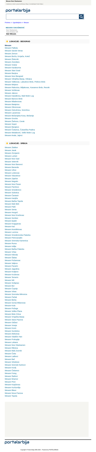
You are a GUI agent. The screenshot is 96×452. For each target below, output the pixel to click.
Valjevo (11, 263)
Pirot (10, 382)
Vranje (11, 325)
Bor (10, 286)
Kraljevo (11, 272)
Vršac (10, 252)
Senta (10, 209)
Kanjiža (11, 198)
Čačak (11, 297)
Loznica (11, 232)
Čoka (10, 353)
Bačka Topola (14, 201)
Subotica (12, 192)
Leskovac (12, 173)
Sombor (11, 218)
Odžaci (11, 322)
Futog (10, 373)
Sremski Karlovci (15, 365)
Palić (10, 207)
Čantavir (12, 195)
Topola (11, 396)
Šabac (11, 257)
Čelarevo (12, 370)
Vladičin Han (13, 337)
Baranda (12, 167)
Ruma (11, 243)
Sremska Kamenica (16, 241)
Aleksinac (12, 334)
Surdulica (12, 331)
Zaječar (11, 178)
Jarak (10, 150)
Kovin (10, 328)
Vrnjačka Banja (14, 317)
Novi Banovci (14, 164)
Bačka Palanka (14, 249)
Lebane (11, 342)
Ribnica (11, 348)
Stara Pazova (14, 320)
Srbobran (12, 362)
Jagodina (12, 269)
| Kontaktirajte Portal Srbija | (36, 4)
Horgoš (11, 212)
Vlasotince (12, 176)
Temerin (11, 277)
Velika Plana (13, 311)
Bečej (10, 300)
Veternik (11, 161)
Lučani (11, 156)
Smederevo (13, 190)
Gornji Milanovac (15, 303)
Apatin (11, 221)
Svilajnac (12, 283)
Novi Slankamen (15, 345)
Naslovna (9, 4)
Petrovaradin (13, 238)
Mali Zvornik (13, 351)
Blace (10, 390)
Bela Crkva (13, 314)
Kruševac (12, 274)
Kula (10, 305)
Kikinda (11, 255)
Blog (27, 4)
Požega (11, 308)
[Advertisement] (47, 419)
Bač (10, 359)
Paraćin (11, 266)
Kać (10, 226)
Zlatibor (11, 147)
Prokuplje (12, 339)
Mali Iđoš (12, 204)
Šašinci (11, 376)
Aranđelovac (13, 229)
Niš (9, 280)
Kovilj (10, 368)
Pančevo (12, 187)
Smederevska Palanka (17, 235)
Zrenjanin (12, 153)
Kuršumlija (12, 387)
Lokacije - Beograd (18, 41)
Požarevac (12, 260)
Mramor (11, 379)
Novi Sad (12, 159)
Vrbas (10, 291)
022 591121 (11, 34)
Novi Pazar (13, 184)
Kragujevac (13, 224)
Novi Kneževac (14, 215)
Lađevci (11, 356)
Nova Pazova (14, 393)
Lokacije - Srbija (16, 143)
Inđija (10, 246)
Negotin (11, 181)
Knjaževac (12, 384)
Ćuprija (11, 288)
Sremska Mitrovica (16, 294)
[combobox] (37, 16)
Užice (10, 170)
